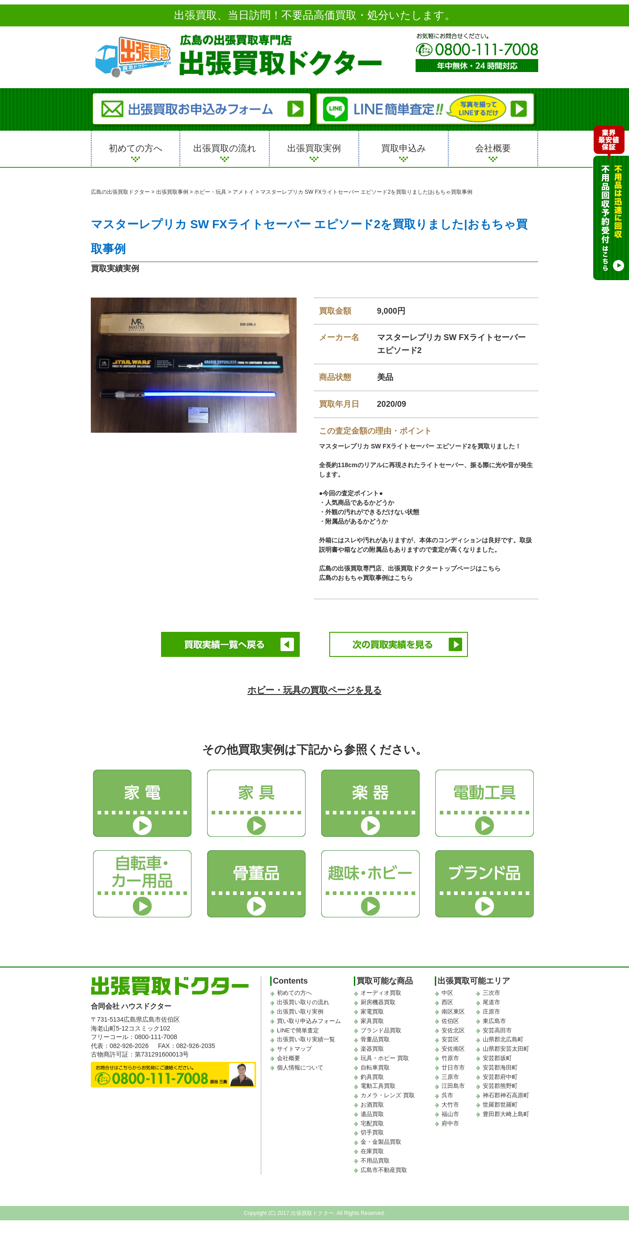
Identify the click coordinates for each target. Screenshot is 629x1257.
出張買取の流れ (224, 148)
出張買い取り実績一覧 (306, 1038)
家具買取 (372, 1019)
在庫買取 (372, 1149)
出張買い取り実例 (300, 1010)
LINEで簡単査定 (298, 1029)
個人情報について (300, 1066)
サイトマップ (294, 1047)
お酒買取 (372, 1103)
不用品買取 (375, 1159)
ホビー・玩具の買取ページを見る (314, 688)
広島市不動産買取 (384, 1168)
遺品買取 (372, 1112)
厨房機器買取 (378, 1000)
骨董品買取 (375, 1038)
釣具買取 (372, 1075)
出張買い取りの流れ (303, 1000)
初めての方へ (135, 148)
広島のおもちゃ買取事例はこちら (366, 577)
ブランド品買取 (381, 1029)
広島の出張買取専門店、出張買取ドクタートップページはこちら (410, 568)
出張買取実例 (314, 148)
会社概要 (493, 148)
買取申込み (403, 148)
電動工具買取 (378, 1084)
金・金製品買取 (381, 1140)
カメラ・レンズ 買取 (388, 1094)
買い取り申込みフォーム (309, 1019)
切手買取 (372, 1131)
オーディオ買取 (381, 991)
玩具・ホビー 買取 (385, 1056)
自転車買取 (375, 1066)
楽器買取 (372, 1047)
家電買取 (372, 1010)
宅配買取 (372, 1121)
